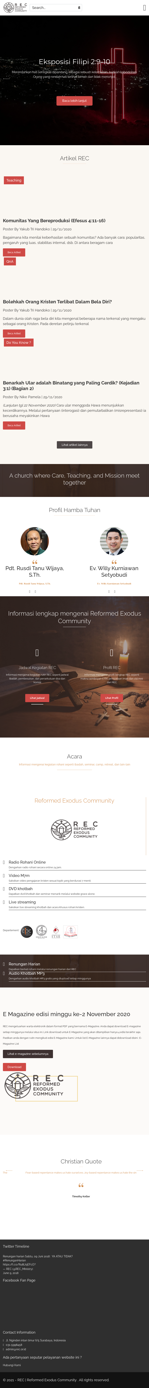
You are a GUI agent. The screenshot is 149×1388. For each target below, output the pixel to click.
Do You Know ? (18, 343)
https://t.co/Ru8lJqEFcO (18, 1264)
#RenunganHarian (14, 1260)
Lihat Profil (111, 698)
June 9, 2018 (10, 1273)
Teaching (13, 180)
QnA (9, 261)
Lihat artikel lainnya (74, 445)
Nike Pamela (30, 397)
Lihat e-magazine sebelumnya (28, 1054)
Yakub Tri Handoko (34, 229)
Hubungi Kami (12, 1365)
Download (14, 1067)
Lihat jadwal (37, 698)
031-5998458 (14, 1344)
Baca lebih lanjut (74, 101)
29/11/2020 (62, 229)
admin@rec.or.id (16, 1349)
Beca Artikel (14, 252)
